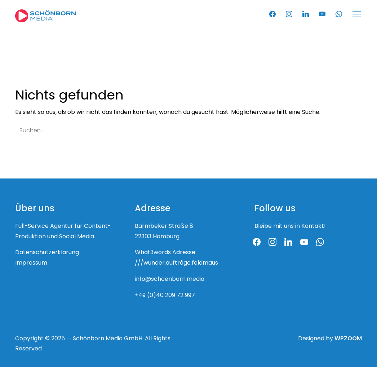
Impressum (31, 263)
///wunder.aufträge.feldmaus (176, 263)
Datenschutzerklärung (47, 253)
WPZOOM (348, 339)
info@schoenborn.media (169, 279)
